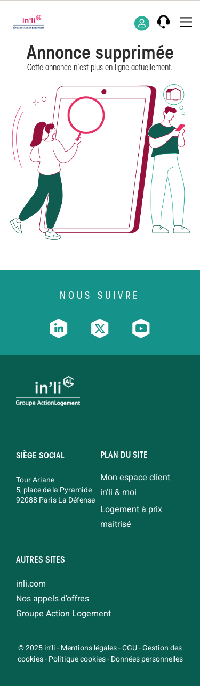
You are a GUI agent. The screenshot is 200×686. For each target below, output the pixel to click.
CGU (129, 648)
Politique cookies (77, 659)
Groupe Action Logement (63, 613)
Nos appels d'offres (52, 598)
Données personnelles (147, 659)
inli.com (31, 584)
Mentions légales (89, 648)
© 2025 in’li (36, 648)
